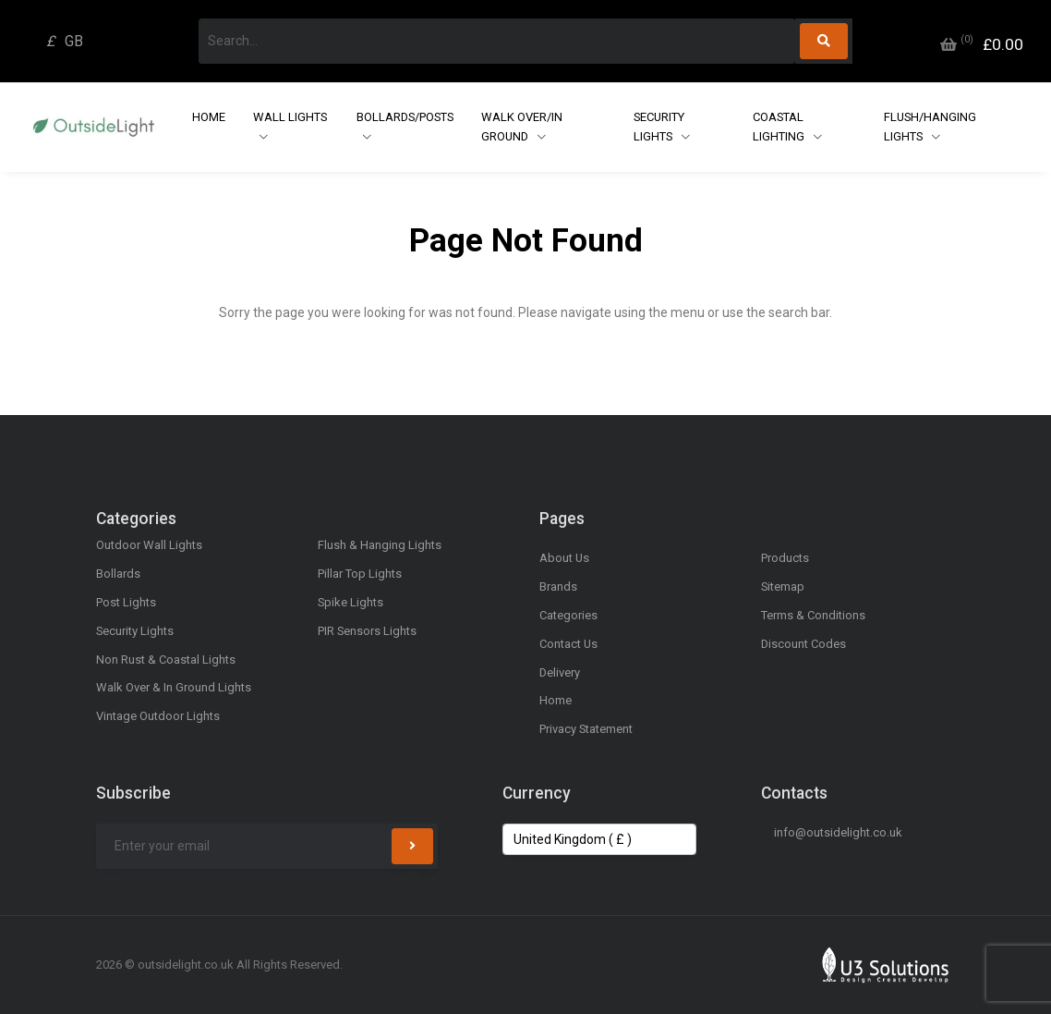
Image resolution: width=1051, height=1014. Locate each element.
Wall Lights (290, 117)
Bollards (118, 573)
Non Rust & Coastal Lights (166, 659)
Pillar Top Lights (360, 573)
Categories (568, 615)
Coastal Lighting (780, 126)
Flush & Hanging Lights (379, 545)
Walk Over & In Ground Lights (173, 687)
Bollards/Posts (404, 117)
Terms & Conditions (813, 615)
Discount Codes (803, 644)
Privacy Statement (586, 729)
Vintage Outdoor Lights (158, 716)
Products (785, 558)
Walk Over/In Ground (521, 126)
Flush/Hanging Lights (930, 126)
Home (208, 117)
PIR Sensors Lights (367, 631)
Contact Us (568, 644)
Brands (558, 586)
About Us (564, 558)
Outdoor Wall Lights (149, 545)
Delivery (559, 672)
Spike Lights (350, 602)
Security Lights (659, 126)
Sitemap (782, 586)
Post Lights (126, 602)
